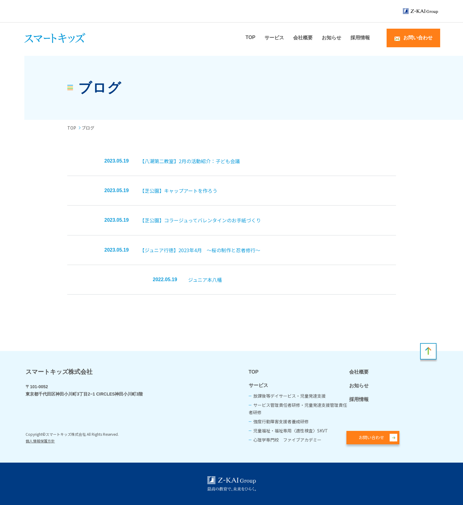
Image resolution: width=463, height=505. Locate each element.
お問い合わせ (371, 437)
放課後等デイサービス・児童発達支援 (289, 396)
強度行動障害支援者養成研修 (281, 421)
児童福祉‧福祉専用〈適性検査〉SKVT (290, 431)
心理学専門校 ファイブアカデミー (287, 440)
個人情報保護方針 (40, 440)
